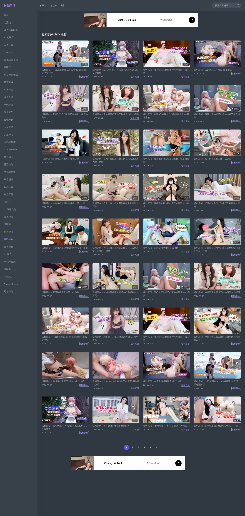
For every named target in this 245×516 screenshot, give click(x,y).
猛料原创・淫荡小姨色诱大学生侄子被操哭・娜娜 (217, 205)
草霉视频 (8, 179)
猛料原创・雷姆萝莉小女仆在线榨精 (160, 248)
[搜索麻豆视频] (226, 5)
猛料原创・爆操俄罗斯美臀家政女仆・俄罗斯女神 (166, 160)
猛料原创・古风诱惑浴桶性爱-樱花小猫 (213, 70)
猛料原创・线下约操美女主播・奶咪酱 (212, 159)
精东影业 (8, 82)
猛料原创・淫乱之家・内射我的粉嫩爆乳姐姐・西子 (115, 205)
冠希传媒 (8, 291)
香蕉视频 (8, 217)
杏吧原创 (8, 119)
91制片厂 (9, 37)
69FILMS (9, 52)
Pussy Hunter (11, 284)
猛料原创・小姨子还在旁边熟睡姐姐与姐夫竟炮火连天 (217, 338)
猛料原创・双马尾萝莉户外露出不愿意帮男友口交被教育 (115, 71)
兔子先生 (8, 112)
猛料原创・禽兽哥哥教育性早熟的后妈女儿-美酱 (115, 114)
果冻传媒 (8, 187)
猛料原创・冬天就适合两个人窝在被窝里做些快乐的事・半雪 (217, 249)
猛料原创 (8, 239)
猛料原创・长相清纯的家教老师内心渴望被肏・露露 (115, 294)
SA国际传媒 (10, 209)
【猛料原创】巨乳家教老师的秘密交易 (60, 159)
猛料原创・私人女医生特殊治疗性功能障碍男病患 (166, 71)
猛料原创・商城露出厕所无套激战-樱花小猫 (63, 381)
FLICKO (8, 276)
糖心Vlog (8, 157)
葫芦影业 (8, 231)
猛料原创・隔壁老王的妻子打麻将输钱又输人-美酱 (217, 116)
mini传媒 (8, 127)
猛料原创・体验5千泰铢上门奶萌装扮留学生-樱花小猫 (166, 116)
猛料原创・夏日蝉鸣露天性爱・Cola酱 (60, 292)
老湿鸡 (7, 22)
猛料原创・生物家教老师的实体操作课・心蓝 (63, 203)
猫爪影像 (8, 194)
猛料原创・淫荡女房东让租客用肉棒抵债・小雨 (65, 248)
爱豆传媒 (8, 164)
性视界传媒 (10, 172)
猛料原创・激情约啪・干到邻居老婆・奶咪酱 (165, 425)
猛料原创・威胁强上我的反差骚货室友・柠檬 (216, 425)
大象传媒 (8, 134)
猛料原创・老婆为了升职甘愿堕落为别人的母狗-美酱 (65, 116)
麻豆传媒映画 (11, 30)
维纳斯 (7, 269)
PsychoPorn (10, 149)
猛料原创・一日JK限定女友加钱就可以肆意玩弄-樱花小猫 (64, 71)
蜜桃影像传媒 (11, 59)
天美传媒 (8, 44)
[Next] (156, 447)
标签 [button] (53, 5)
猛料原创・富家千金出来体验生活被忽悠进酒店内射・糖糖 (115, 160)
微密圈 (7, 224)
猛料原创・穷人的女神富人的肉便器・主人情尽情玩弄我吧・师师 (115, 249)
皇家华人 (8, 67)
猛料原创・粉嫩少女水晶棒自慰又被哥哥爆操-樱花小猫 (115, 383)
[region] (19, 263)
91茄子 (7, 254)
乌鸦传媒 (8, 104)
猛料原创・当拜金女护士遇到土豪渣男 (111, 425)
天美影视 (8, 246)
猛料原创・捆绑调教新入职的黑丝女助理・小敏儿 (166, 205)
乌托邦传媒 (10, 261)
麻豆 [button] (43, 5)
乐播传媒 (8, 89)
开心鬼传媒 (10, 142)
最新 (6, 15)
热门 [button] (64, 5)
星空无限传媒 (11, 74)
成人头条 (8, 97)
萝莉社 (7, 202)
